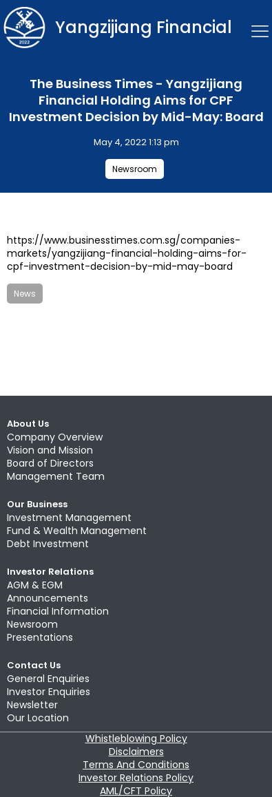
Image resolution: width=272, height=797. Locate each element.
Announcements (47, 598)
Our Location (38, 718)
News (25, 293)
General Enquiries (48, 679)
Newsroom (134, 169)
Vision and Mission (50, 450)
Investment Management (69, 517)
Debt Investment (48, 544)
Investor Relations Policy (136, 778)
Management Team (56, 476)
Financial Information (58, 611)
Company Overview (55, 437)
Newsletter (32, 705)
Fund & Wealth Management (77, 531)
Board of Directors (50, 463)
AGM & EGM (35, 585)
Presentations (40, 637)
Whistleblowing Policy (136, 738)
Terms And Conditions (136, 765)
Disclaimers (136, 751)
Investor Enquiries (48, 692)
